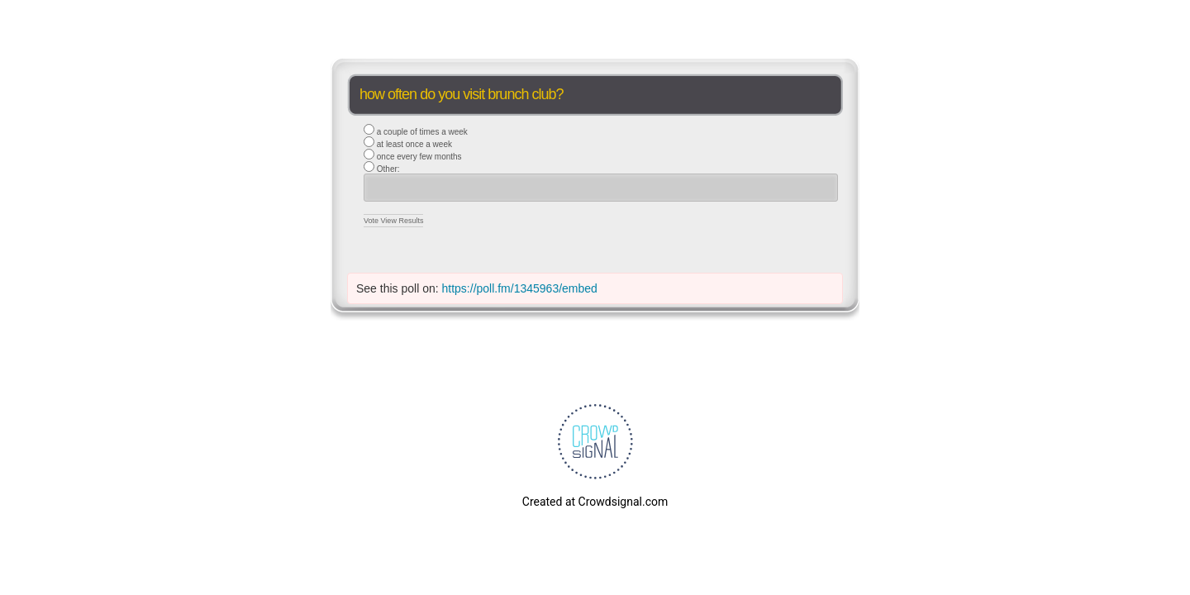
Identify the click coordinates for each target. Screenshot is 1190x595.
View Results (402, 221)
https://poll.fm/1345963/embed (519, 288)
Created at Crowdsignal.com (595, 501)
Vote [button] (372, 221)
